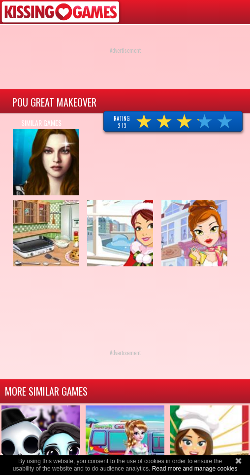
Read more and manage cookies (194, 468)
